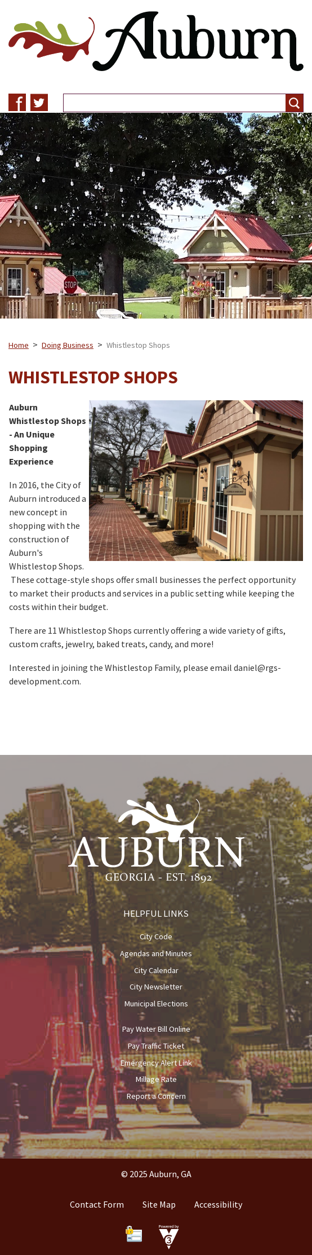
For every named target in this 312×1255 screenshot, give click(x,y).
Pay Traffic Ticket (156, 1046)
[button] (294, 103)
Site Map (159, 1204)
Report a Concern (156, 1096)
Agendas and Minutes (156, 953)
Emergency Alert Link (156, 1063)
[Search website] (170, 103)
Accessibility (218, 1204)
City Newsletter (156, 987)
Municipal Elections (156, 1003)
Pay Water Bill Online (156, 1029)
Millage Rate (156, 1079)
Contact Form (97, 1204)
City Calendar (156, 970)
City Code (156, 936)
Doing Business (67, 345)
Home (18, 345)
